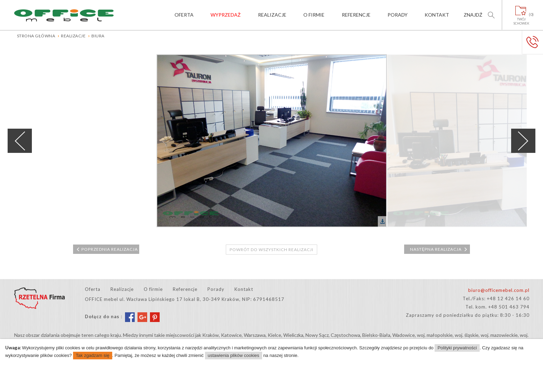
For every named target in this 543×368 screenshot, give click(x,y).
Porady (398, 15)
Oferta (184, 15)
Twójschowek (521, 18)
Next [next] (523, 141)
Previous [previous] (20, 141)
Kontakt (437, 15)
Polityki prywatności (457, 347)
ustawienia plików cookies (233, 355)
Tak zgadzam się (92, 355)
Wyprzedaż (226, 15)
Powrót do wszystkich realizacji (271, 249)
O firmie (313, 15)
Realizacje (272, 15)
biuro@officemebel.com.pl (498, 290)
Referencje (356, 15)
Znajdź (473, 15)
